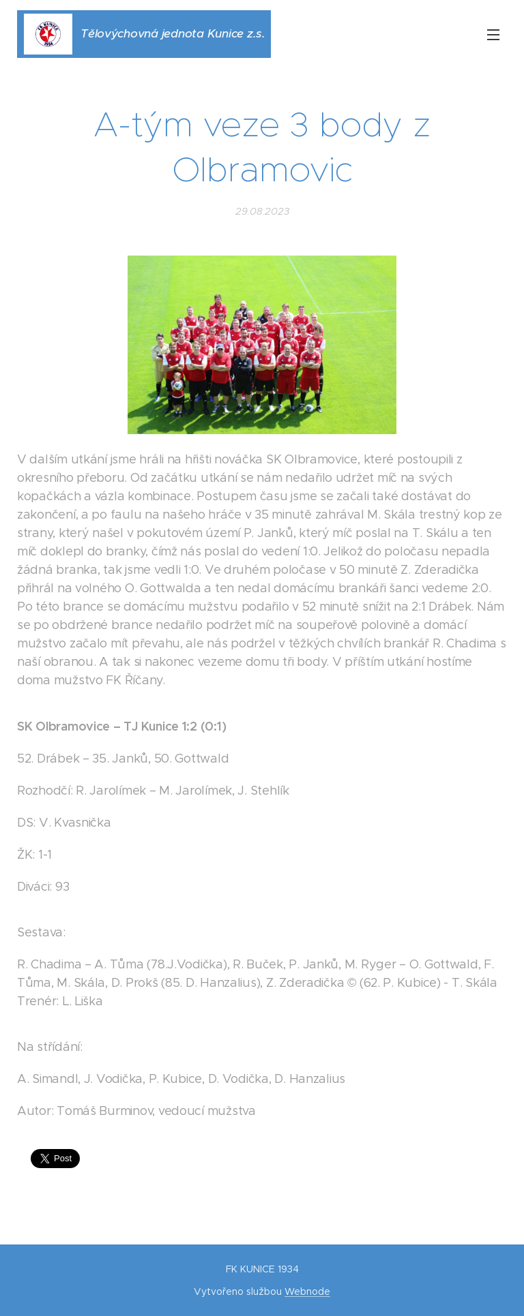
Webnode (307, 1291)
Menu (493, 34)
